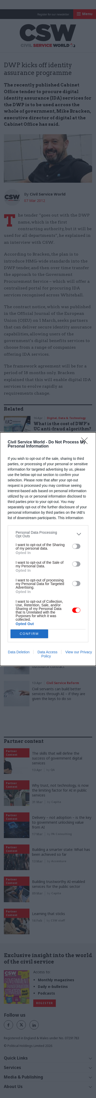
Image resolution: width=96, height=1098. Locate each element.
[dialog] (48, 549)
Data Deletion (19, 652)
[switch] (76, 546)
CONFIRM (29, 634)
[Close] (86, 442)
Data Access (47, 652)
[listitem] (48, 534)
